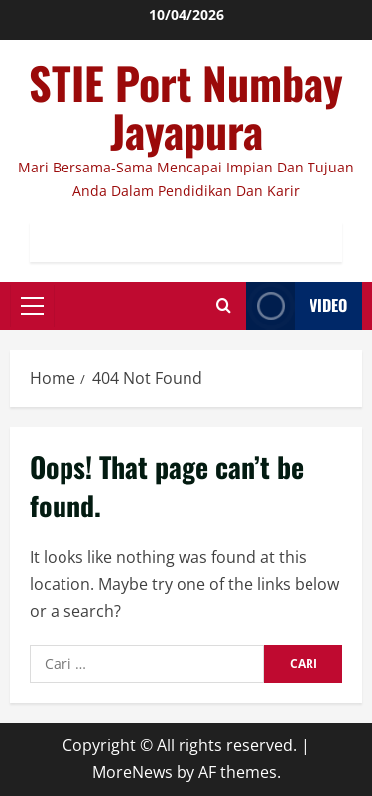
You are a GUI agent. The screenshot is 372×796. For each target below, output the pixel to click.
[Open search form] (223, 305)
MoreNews (132, 772)
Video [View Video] (296, 306)
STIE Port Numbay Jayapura (186, 107)
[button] (32, 306)
